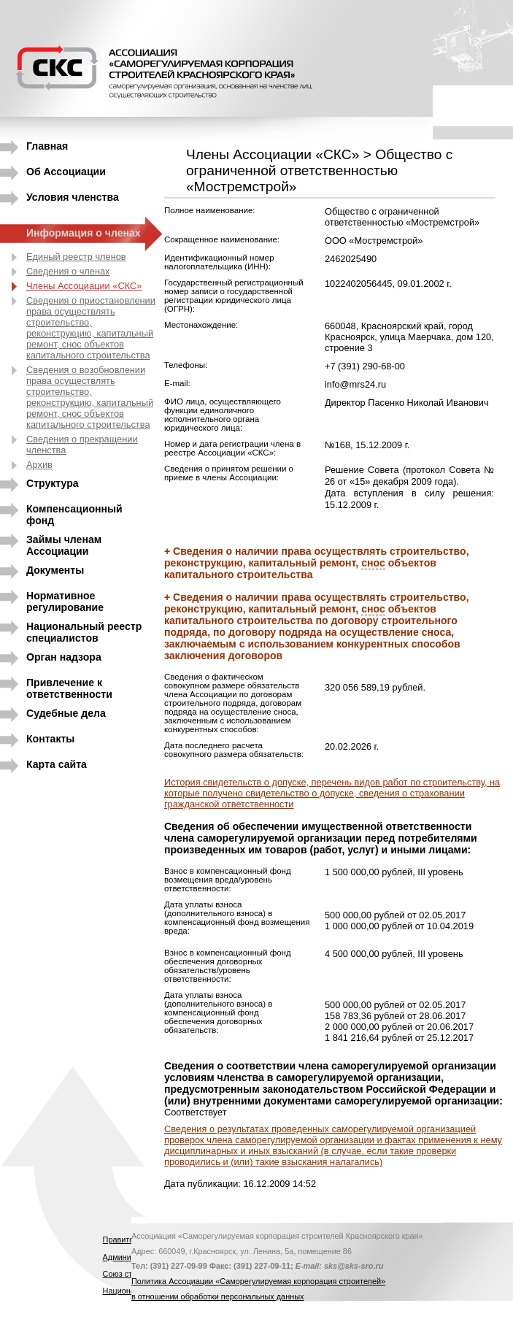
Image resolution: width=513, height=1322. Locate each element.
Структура (52, 483)
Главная (47, 146)
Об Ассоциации (66, 171)
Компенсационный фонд (74, 512)
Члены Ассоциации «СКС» (84, 285)
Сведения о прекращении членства (82, 445)
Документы (55, 570)
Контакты (50, 739)
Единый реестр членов (76, 256)
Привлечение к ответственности (69, 686)
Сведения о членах (68, 271)
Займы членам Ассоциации (63, 543)
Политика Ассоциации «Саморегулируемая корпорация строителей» (258, 1281)
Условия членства (72, 197)
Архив (39, 464)
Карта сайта (56, 764)
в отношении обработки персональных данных (217, 1296)
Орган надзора (63, 657)
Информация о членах (83, 233)
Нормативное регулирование (65, 599)
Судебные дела (66, 713)
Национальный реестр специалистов (84, 629)
